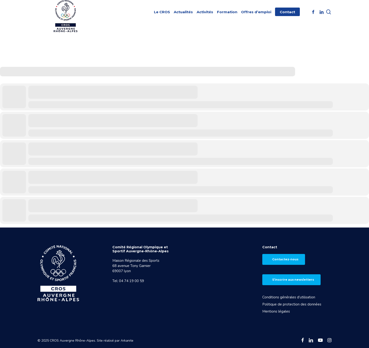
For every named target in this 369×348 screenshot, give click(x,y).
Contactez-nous (285, 259)
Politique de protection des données (291, 304)
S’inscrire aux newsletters (293, 279)
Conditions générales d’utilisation (288, 297)
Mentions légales (276, 311)
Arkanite (127, 340)
